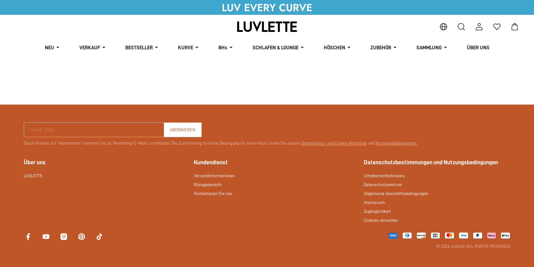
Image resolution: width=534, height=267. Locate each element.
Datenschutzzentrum (383, 184)
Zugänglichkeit (377, 211)
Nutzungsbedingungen (396, 143)
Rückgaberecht (208, 184)
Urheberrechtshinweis (384, 175)
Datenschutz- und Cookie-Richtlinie (334, 143)
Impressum (374, 202)
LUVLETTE (33, 175)
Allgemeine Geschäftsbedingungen (396, 193)
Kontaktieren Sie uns (213, 193)
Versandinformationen (214, 175)
